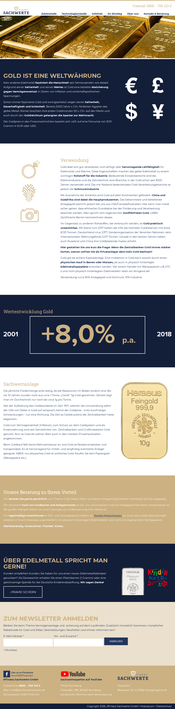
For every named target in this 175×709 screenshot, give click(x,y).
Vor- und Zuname (66, 636)
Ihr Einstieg (115, 13)
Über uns (133, 13)
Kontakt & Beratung (156, 13)
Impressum (147, 706)
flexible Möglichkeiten (108, 515)
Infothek (97, 13)
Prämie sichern (23, 592)
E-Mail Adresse (13, 636)
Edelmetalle (49, 13)
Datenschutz (164, 706)
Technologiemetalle (74, 13)
